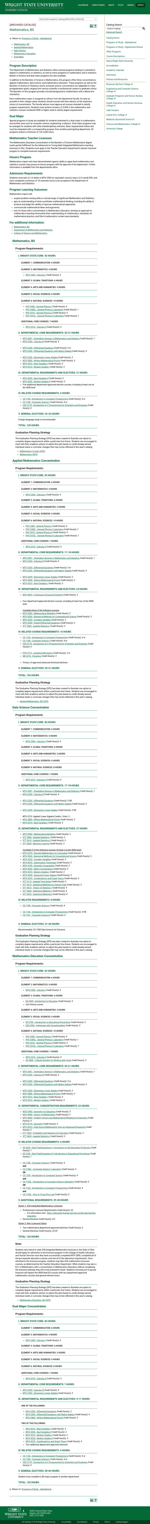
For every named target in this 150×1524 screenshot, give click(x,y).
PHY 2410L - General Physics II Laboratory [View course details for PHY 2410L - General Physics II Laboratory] (45, 316)
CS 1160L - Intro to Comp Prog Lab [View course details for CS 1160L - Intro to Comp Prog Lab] (38, 1194)
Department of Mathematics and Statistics (33, 230)
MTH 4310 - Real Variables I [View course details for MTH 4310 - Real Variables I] (35, 364)
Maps (111, 5)
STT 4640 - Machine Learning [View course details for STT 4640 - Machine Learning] (36, 843)
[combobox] (68, 19)
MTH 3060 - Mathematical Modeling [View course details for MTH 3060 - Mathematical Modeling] (39, 613)
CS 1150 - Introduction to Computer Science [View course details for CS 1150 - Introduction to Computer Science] (43, 1175)
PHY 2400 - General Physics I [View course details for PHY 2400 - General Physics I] (39, 306)
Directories (98, 5)
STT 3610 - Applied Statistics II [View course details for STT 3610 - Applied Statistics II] (37, 840)
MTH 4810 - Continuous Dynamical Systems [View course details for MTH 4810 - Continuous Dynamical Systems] (43, 595)
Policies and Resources (117, 79)
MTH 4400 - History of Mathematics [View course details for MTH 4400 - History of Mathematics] (39, 1115)
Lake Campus (112, 110)
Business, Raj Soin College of (119, 84)
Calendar (83, 5)
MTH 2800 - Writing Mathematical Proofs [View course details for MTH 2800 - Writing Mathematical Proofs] (41, 360)
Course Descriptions (115, 56)
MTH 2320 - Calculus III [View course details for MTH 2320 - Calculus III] (33, 341)
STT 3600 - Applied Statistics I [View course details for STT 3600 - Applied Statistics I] (36, 626)
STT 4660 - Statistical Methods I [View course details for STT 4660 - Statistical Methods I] (37, 891)
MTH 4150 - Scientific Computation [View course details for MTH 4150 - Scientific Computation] (39, 866)
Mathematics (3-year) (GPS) (32, 451)
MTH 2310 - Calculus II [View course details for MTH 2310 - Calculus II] (36, 327)
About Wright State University (119, 61)
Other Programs (113, 51)
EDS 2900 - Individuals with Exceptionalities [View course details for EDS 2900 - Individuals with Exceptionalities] (45, 1025)
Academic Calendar (115, 70)
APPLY (141, 5)
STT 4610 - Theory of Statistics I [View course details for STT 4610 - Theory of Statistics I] (37, 888)
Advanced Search (114, 32)
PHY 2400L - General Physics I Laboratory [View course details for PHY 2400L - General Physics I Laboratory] (44, 309)
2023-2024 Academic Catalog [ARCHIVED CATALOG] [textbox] (61, 19)
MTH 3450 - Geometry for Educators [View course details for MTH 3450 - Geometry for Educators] (39, 1111)
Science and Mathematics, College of (123, 124)
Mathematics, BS (21, 44)
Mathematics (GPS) (29, 454)
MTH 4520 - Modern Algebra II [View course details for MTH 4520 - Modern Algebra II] (36, 381)
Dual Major (19, 57)
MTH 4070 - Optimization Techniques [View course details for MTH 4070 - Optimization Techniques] (39, 862)
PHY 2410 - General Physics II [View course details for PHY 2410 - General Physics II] (39, 313)
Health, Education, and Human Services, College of (124, 104)
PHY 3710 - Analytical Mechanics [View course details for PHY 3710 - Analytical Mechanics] (38, 653)
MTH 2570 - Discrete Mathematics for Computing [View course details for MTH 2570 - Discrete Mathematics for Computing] (45, 853)
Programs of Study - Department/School (124, 47)
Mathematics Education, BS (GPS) (35, 1300)
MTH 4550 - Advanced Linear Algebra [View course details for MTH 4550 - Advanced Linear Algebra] (40, 875)
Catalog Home (112, 38)
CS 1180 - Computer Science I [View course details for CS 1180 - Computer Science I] (36, 402)
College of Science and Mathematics (30, 233)
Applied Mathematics (23, 47)
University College (114, 128)
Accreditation (112, 65)
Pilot (120, 5)
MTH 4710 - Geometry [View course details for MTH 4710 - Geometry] (33, 1124)
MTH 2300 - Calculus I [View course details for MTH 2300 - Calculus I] (36, 275)
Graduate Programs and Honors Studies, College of (124, 97)
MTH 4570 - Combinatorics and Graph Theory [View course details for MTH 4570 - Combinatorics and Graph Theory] (43, 878)
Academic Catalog (16, 10)
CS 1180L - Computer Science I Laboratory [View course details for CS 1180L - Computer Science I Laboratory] (42, 1169)
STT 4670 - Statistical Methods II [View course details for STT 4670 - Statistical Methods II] (37, 894)
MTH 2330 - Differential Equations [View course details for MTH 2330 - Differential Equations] (38, 348)
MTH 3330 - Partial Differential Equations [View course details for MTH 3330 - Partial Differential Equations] (41, 623)
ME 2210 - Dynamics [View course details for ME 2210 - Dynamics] (32, 656)
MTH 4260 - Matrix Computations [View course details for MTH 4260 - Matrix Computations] (38, 869)
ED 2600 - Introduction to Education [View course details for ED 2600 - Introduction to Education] (42, 1001)
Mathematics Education (25, 53)
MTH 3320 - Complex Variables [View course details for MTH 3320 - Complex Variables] (37, 620)
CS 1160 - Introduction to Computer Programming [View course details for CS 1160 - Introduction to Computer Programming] (45, 399)
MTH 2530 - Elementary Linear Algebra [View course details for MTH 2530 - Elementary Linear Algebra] (40, 357)
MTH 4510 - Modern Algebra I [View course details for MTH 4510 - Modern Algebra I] (36, 367)
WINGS (130, 5)
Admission (111, 75)
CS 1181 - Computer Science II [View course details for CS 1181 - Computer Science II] (36, 915)
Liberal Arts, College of (116, 115)
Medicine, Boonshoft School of (120, 119)
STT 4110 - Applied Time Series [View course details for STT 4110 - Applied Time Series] (37, 881)
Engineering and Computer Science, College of (122, 90)
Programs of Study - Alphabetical (37, 38)
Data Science (20, 50)
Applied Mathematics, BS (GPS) (34, 701)
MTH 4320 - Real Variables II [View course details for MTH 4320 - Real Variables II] (35, 378)
